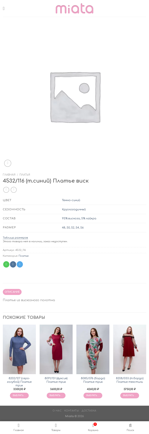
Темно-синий (71, 200)
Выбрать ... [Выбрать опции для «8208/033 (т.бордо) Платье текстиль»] (129, 395)
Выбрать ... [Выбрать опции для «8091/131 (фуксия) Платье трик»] (56, 395)
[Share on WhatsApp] (6, 264)
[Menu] (5, 8)
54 (77, 227)
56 (82, 227)
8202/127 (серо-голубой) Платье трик (19, 382)
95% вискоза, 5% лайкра (79, 218)
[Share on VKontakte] (13, 264)
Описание (12, 292)
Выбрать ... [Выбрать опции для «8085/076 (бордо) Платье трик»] (93, 395)
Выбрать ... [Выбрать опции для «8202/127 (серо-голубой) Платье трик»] (19, 395)
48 (63, 227)
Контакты (71, 410)
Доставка (89, 410)
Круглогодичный (74, 209)
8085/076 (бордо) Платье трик (93, 380)
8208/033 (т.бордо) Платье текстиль (130, 380)
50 (68, 227)
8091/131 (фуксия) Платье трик (56, 380)
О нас (57, 410)
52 (72, 227)
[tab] (12, 292)
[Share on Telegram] (20, 264)
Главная (9, 174)
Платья (25, 174)
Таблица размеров (15, 237)
